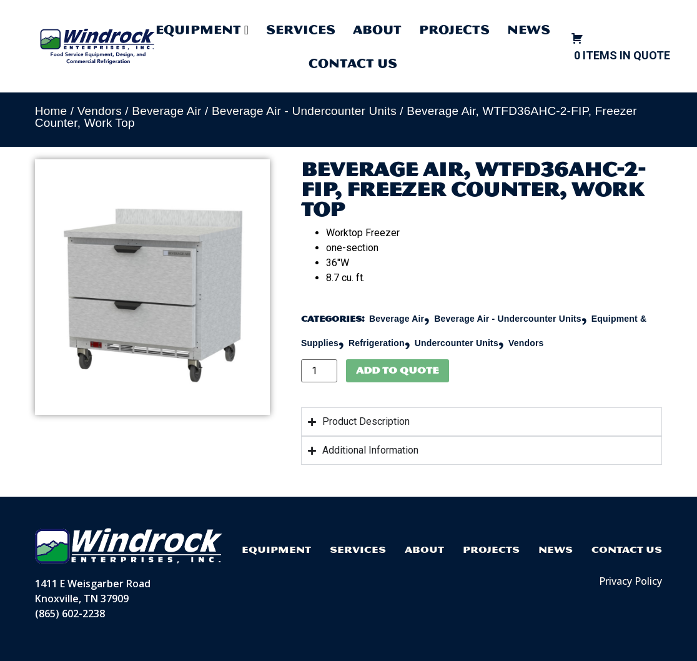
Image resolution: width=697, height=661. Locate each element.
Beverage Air (166, 110)
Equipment (276, 549)
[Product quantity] (319, 370)
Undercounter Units (456, 343)
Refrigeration (376, 343)
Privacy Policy (630, 581)
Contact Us (353, 63)
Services (300, 29)
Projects (454, 29)
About (377, 29)
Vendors (99, 110)
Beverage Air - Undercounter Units (304, 110)
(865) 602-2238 (70, 613)
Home (51, 110)
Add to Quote (397, 370)
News (528, 29)
